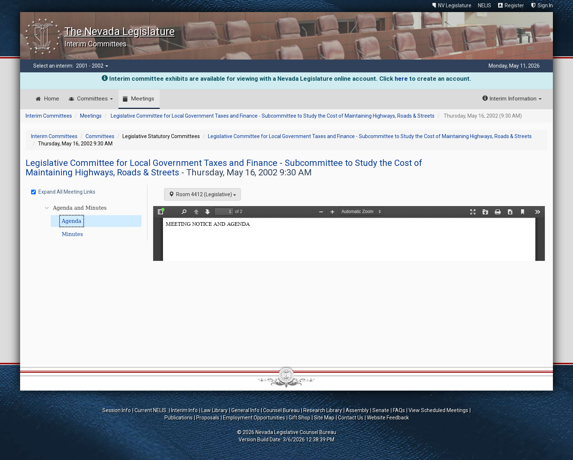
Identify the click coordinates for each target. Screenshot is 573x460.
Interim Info (184, 410)
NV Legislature (454, 5)
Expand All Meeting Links (63, 192)
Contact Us (350, 418)
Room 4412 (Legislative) (202, 194)
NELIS (484, 5)
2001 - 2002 (92, 66)
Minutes (72, 234)
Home (51, 98)
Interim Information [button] (512, 98)
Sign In (545, 5)
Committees (95, 98)
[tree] (87, 221)
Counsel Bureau (281, 410)
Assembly (357, 410)
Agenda (71, 221)
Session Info (116, 410)
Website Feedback (388, 418)
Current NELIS (150, 410)
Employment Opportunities (254, 418)
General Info (245, 410)
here (401, 78)
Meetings (142, 98)
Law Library (214, 410)
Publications (178, 418)
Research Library (322, 410)
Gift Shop (299, 418)
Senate (380, 410)
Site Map (324, 418)
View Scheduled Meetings (438, 410)
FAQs (399, 410)
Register (514, 5)
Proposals (207, 418)
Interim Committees (49, 116)
